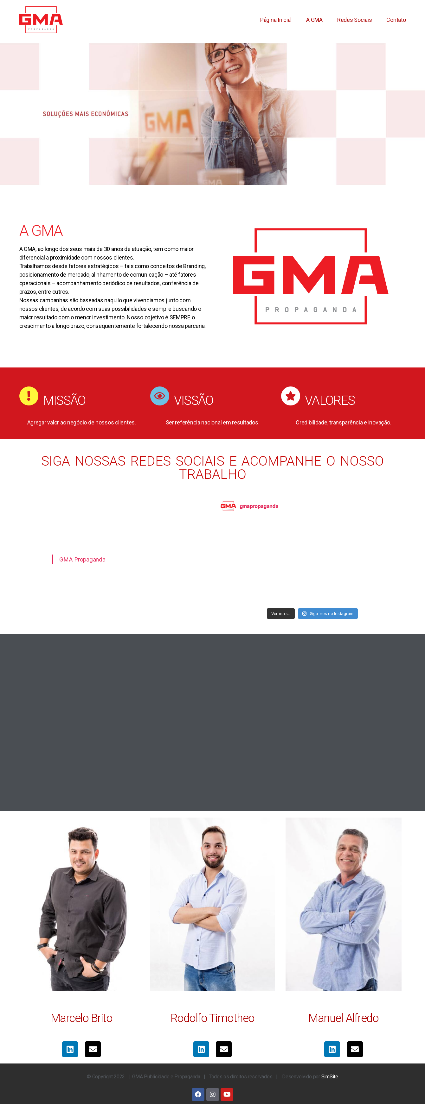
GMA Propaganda (82, 559)
